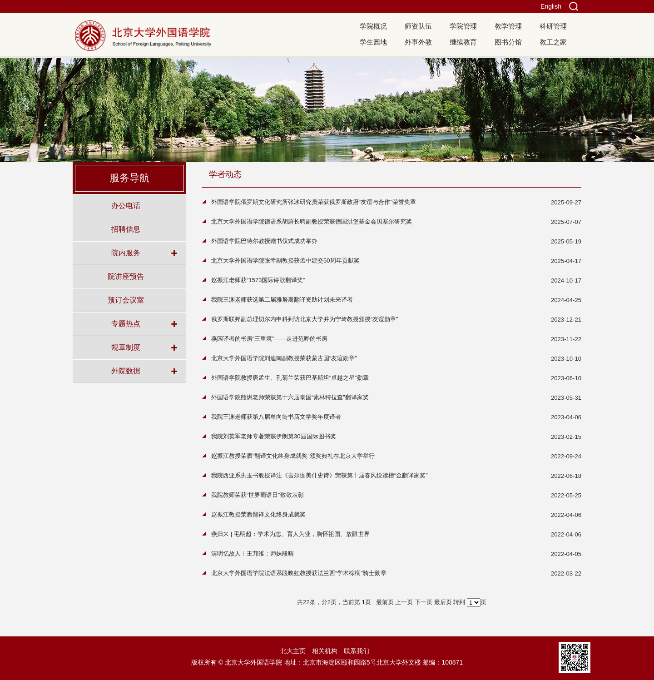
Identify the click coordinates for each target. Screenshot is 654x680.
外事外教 (418, 42)
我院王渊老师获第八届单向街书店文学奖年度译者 (276, 416)
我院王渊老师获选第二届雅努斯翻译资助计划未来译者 (282, 299)
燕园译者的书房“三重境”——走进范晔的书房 (269, 338)
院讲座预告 (126, 276)
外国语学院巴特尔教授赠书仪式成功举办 (264, 241)
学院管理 (463, 26)
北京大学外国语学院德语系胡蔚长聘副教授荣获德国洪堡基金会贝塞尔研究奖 (311, 221)
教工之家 (553, 42)
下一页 (423, 602)
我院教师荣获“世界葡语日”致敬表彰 (257, 494)
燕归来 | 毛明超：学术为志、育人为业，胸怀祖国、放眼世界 (290, 534)
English (550, 6)
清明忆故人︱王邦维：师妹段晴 (252, 553)
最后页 (443, 602)
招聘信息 (125, 229)
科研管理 (553, 26)
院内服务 (125, 252)
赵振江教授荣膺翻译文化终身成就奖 (258, 514)
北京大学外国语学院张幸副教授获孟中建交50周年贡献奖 (285, 260)
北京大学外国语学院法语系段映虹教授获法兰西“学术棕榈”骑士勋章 (298, 573)
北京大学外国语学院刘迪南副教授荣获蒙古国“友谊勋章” (284, 358)
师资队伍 (418, 26)
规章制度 (125, 347)
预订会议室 (126, 300)
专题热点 (125, 323)
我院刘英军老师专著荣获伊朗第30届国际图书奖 (273, 436)
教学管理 (508, 26)
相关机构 (324, 651)
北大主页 (293, 651)
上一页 (404, 602)
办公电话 (125, 205)
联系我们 (356, 651)
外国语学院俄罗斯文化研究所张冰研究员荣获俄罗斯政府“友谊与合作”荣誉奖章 (313, 202)
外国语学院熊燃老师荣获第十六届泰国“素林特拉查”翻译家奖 (290, 397)
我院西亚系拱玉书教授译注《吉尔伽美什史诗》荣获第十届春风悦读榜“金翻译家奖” (319, 475)
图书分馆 (508, 42)
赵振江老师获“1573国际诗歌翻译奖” (258, 280)
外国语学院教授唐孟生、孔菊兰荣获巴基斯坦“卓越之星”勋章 (290, 377)
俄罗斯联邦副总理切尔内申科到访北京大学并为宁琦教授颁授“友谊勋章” (304, 319)
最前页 (385, 602)
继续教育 (463, 42)
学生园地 (373, 42)
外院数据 (125, 371)
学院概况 (373, 26)
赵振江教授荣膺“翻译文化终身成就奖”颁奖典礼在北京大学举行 (293, 455)
